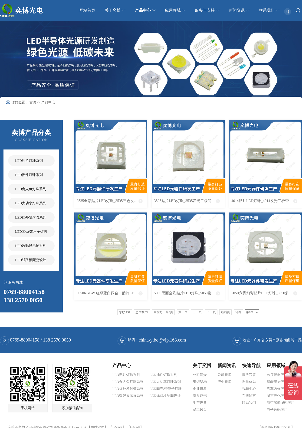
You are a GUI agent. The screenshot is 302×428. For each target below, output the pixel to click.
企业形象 (200, 389)
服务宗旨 (249, 375)
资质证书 (200, 396)
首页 (33, 102)
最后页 (225, 312)
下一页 (211, 312)
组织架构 (200, 382)
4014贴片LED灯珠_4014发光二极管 (260, 201)
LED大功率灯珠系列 (30, 203)
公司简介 (200, 375)
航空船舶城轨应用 (281, 403)
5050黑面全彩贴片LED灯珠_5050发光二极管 (189, 293)
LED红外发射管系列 (30, 217)
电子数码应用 (277, 409)
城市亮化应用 (277, 396)
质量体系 (249, 382)
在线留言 (249, 396)
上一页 (197, 312)
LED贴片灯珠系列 (29, 161)
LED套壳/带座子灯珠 (31, 231)
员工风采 (200, 409)
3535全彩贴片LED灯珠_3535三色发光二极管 (111, 201)
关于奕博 (117, 10)
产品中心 (147, 10)
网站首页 (90, 10)
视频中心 (249, 389)
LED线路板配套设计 (30, 260)
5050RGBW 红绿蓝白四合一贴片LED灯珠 (110, 293)
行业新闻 (224, 382)
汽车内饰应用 (277, 389)
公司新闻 (224, 375)
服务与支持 (208, 10)
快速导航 (251, 365)
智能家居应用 (277, 382)
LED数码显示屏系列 (30, 246)
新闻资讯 (240, 10)
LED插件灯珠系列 (29, 175)
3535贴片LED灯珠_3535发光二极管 (182, 201)
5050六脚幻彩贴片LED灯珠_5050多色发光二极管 (266, 293)
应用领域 (176, 10)
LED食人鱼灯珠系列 (30, 189)
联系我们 (269, 10)
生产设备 (200, 403)
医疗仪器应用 (277, 375)
